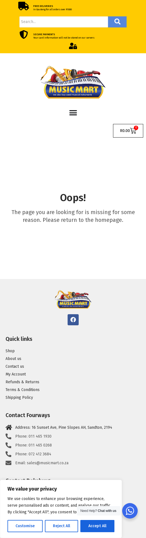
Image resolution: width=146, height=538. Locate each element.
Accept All (97, 526)
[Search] (63, 21)
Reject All (61, 526)
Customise (25, 526)
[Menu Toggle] (73, 113)
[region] (61, 509)
